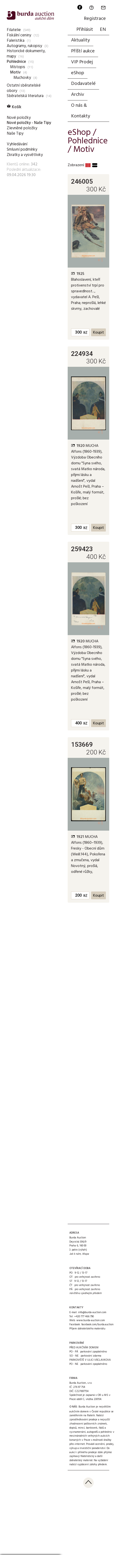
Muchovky (22, 77)
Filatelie (14, 30)
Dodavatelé (83, 84)
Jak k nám (75, 1254)
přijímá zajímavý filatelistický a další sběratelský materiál (90, 1456)
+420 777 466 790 (84, 1316)
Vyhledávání (17, 144)
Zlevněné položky (22, 128)
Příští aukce (83, 51)
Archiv (77, 94)
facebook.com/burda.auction (97, 1324)
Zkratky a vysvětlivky (25, 155)
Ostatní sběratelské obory (24, 88)
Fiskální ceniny (19, 35)
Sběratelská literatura (25, 96)
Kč (85, 333)
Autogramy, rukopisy (24, 46)
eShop (77, 73)
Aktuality (80, 40)
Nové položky (19, 118)
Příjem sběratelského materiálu (87, 1328)
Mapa (85, 1254)
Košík (14, 107)
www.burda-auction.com (90, 1320)
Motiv (15, 72)
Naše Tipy (15, 133)
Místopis (17, 67)
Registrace (95, 19)
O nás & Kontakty (80, 111)
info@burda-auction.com (92, 1312)
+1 (100, 260)
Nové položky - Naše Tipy (29, 123)
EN (103, 29)
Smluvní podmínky (22, 149)
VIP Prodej (82, 62)
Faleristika (15, 40)
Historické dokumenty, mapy (26, 54)
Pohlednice (16, 61)
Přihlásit (84, 29)
